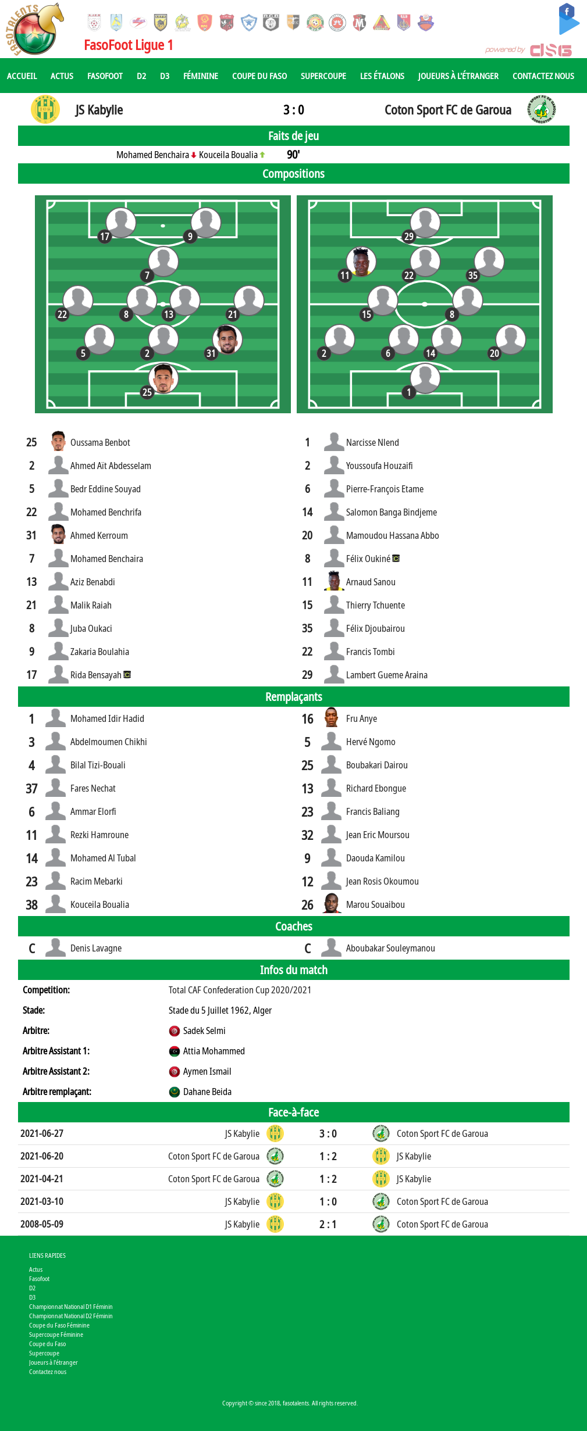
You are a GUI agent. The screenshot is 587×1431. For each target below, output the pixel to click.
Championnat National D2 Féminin (71, 1315)
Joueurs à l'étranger (458, 75)
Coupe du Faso (259, 75)
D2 (141, 75)
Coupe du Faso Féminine (59, 1325)
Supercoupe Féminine (56, 1334)
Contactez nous (543, 75)
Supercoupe (323, 75)
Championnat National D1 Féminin (71, 1306)
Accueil (22, 75)
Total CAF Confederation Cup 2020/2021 (240, 989)
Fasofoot (105, 75)
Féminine (200, 75)
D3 (164, 75)
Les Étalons (382, 75)
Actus (62, 75)
